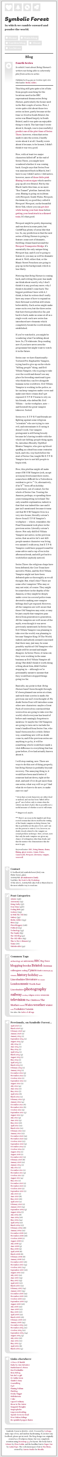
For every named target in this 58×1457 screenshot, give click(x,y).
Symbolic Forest (27, 19)
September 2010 (17, 1191)
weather (39, 1005)
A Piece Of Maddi (18, 1362)
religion (31, 995)
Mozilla (41, 1450)
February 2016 (16, 1160)
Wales (41, 852)
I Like (13, 1399)
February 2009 (16, 1228)
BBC (30, 850)
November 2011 (17, 1173)
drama (47, 850)
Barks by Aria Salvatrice (20, 1365)
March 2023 (15, 1065)
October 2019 (16, 1149)
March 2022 (15, 1097)
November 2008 (17, 1236)
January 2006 (16, 1323)
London (15, 984)
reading (25, 995)
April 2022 (15, 1094)
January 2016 (16, 1162)
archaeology (15, 961)
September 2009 (17, 1210)
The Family (15, 933)
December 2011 (17, 1170)
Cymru (35, 852)
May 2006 (15, 1312)
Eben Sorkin (19, 1444)
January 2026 (16, 1034)
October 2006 (16, 1299)
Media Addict (31, 83)
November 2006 (17, 1296)
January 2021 (16, 1134)
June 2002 (15, 1341)
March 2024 (15, 1055)
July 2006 (14, 1307)
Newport (29, 855)
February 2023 (16, 1068)
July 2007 (14, 1275)
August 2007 (16, 1273)
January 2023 (16, 1070)
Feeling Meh (15, 910)
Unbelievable (16, 946)
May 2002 (14, 1344)
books (27, 965)
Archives (13, 48)
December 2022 (17, 1073)
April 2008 (15, 1252)
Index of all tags (27, 1012)
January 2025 (16, 1036)
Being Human (38, 850)
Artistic (13, 899)
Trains (13, 944)
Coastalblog (15, 1383)
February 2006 (16, 1320)
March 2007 (15, 1286)
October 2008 (16, 1238)
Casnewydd (20, 855)
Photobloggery (16, 925)
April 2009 (15, 1223)
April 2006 (15, 1315)
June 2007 (15, 1278)
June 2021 (14, 1120)
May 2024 (14, 1049)
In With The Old (17, 915)
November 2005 (17, 1328)
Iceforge (47, 1431)
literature (31, 979)
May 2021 (14, 1123)
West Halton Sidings (19, 1417)
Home (11, 38)
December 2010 (17, 1183)
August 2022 (15, 1084)
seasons (45, 995)
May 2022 (14, 1091)
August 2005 (16, 1336)
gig (52, 971)
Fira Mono (47, 1447)
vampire (46, 855)
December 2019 (17, 1147)
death (39, 970)
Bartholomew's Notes (19, 1368)
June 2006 (15, 1309)
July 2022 (14, 1086)
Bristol (37, 965)
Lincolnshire (18, 979)
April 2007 (15, 1283)
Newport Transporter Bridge (30, 246)
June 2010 (15, 1196)
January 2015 (16, 1165)
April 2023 (15, 1063)
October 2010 (16, 1189)
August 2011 (15, 1178)
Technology (15, 931)
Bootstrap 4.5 (24, 1442)
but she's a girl (16, 1375)
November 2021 (17, 1107)
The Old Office (16, 939)
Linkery (13, 917)
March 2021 (15, 1128)
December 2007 (17, 1262)
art (22, 961)
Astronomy (15, 902)
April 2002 (15, 1346)
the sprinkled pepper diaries (22, 1420)
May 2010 (14, 1199)
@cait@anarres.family (29, 878)
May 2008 (15, 1249)
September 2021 (17, 1113)
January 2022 (16, 1102)
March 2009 (15, 1225)
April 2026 (15, 1026)
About (34, 43)
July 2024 (14, 1044)
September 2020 (17, 1144)
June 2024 (15, 1047)
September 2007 (17, 1270)
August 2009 (16, 1212)
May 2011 (14, 1181)
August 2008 (16, 1241)
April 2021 (15, 1126)
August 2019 (15, 1152)
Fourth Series (24, 63)
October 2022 (16, 1078)
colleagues (16, 970)
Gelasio (8, 1444)
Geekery (14, 912)
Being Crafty (15, 904)
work (12, 1009)
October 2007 (16, 1267)
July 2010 (14, 1194)
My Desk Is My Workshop (29, 880)
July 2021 (14, 1118)
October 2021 (16, 1110)
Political (14, 928)
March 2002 (15, 1349)
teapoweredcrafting (18, 1412)
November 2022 (17, 1076)
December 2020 (17, 1136)
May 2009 (15, 1220)
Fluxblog (14, 1391)
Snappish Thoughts (18, 1407)
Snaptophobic (16, 1410)
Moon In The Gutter (18, 1404)
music (24, 984)
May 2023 (14, 1060)
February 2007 (16, 1288)
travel (22, 1005)
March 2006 (15, 1317)
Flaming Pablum (17, 1389)
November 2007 (17, 1265)
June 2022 (15, 1089)
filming (18, 852)
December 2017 (17, 1157)
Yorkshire (19, 1009)
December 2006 (17, 1294)
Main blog (28, 38)
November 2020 (17, 1139)
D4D (12, 1386)
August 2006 (16, 1304)
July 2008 (14, 1244)
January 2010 (16, 1207)
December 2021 (17, 1105)
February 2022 (16, 1099)
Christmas (47, 966)
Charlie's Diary (16, 1381)
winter (49, 1005)
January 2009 (16, 1231)
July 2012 (14, 1168)
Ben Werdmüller (17, 1370)
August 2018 (15, 1155)
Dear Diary (15, 907)
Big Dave (45, 961)
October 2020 (16, 1141)
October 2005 (16, 1330)
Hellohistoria (16, 1396)
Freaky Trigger (16, 1394)
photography (35, 989)
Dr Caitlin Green (17, 1378)
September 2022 (17, 1081)
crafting (25, 971)
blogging (17, 966)
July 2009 (14, 1215)
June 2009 (15, 1217)
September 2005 (17, 1333)
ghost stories (27, 852)
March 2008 (15, 1254)
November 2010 (17, 1186)
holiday (33, 975)
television (38, 855)
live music (41, 980)
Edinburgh (46, 971)
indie (40, 975)
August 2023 (15, 1057)
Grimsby (14, 975)
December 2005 (17, 1325)
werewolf (19, 857)
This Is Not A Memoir (19, 941)
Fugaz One (48, 1444)
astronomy (29, 961)
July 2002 (14, 1338)
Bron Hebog (15, 1373)
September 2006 (17, 1302)
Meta (13, 923)
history (22, 975)
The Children (33, 1000)
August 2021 (15, 1115)
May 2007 (14, 1281)
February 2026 (16, 1031)
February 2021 (16, 1131)
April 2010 (15, 1202)
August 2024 (16, 1042)
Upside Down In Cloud (20, 1415)
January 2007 (16, 1291)
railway (16, 994)
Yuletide (29, 1009)
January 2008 (16, 1259)
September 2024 (17, 1039)
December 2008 (17, 1233)
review (37, 995)
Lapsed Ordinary (17, 1402)
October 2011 (16, 1176)
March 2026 (15, 1028)
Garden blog (15, 43)
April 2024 (15, 1052)
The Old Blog (16, 936)
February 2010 (16, 1204)
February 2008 (16, 1257)
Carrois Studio (28, 1450)
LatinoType (13, 1447)
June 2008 (15, 1246)
